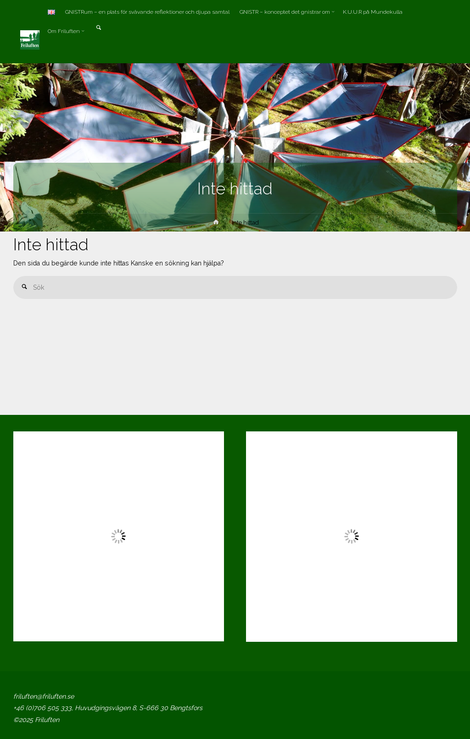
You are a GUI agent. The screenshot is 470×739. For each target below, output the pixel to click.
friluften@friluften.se (43, 696)
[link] (98, 28)
